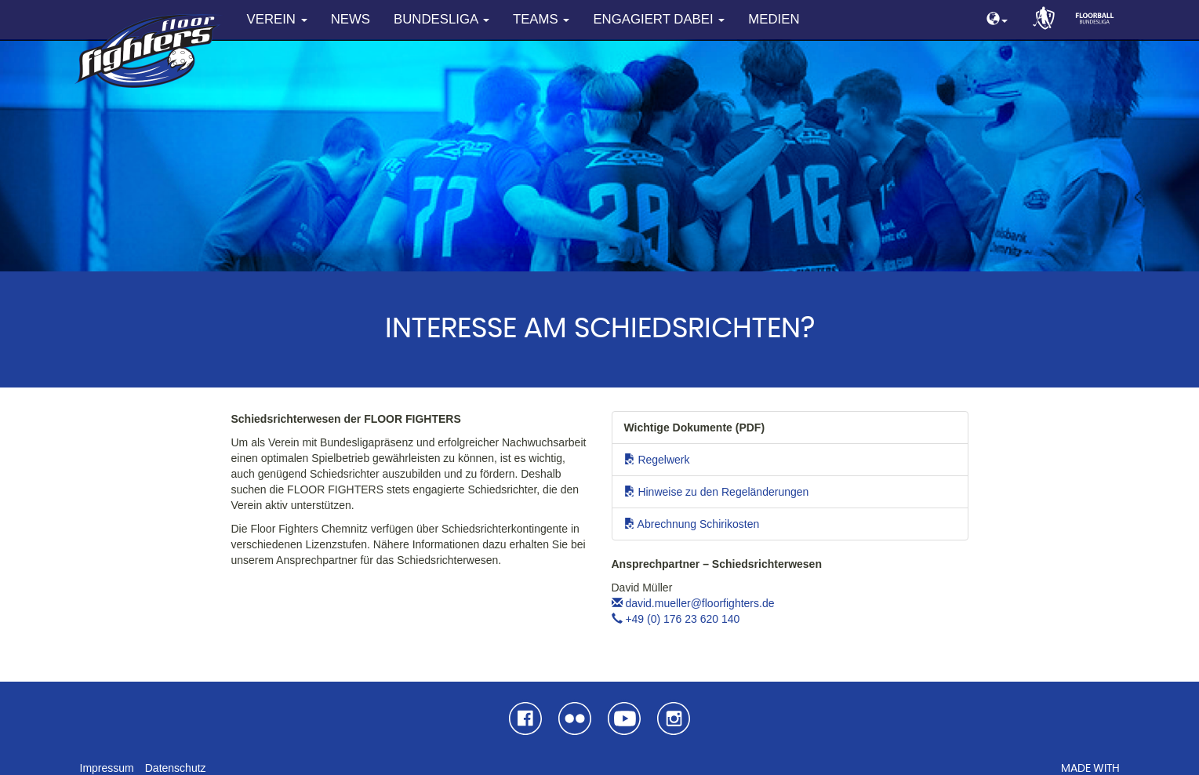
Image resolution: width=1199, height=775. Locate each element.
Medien (773, 19)
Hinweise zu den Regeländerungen (716, 492)
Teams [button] (541, 19)
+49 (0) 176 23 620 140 (676, 619)
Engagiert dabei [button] (659, 19)
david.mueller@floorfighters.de (693, 603)
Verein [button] (277, 19)
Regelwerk (657, 459)
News (350, 19)
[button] (997, 20)
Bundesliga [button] (441, 19)
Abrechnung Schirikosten (692, 524)
